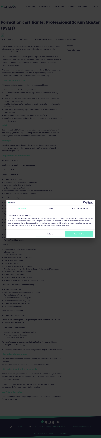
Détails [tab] (50, 208)
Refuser (50, 234)
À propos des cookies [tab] (80, 208)
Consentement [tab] (21, 208)
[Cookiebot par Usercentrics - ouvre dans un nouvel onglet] (84, 202)
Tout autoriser (79, 234)
